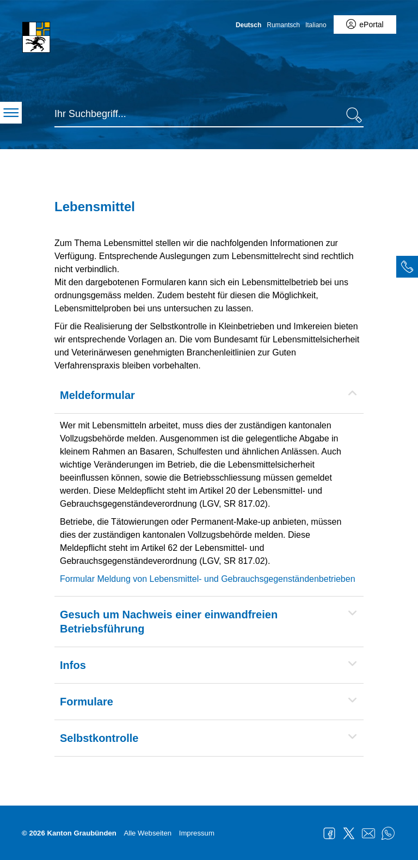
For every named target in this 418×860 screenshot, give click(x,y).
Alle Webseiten (147, 833)
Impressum (196, 833)
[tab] (407, 267)
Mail (368, 833)
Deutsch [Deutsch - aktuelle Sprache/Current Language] (248, 25)
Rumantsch (283, 25)
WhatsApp (388, 833)
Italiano (316, 25)
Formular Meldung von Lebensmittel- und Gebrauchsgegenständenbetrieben (207, 578)
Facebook (329, 833)
